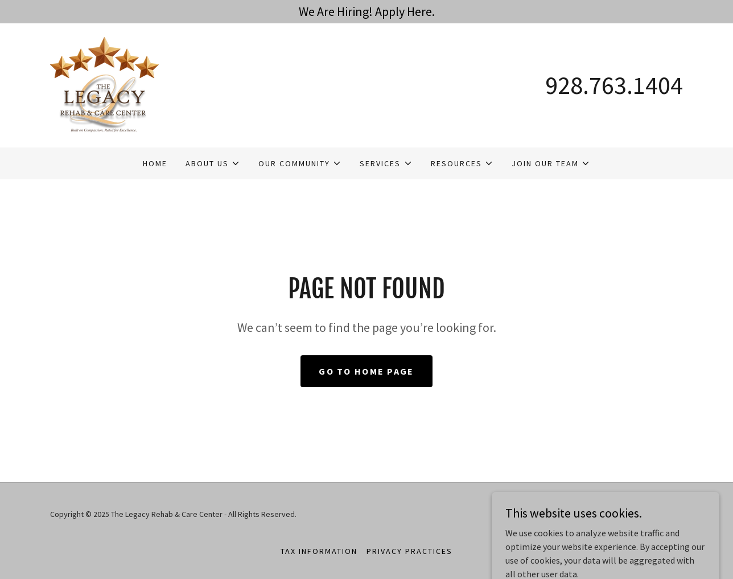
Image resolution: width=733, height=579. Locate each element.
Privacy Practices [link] (409, 551)
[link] (104, 84)
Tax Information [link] (319, 551)
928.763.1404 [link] (614, 85)
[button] (213, 163)
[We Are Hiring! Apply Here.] (366, 11)
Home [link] (155, 163)
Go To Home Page (366, 371)
